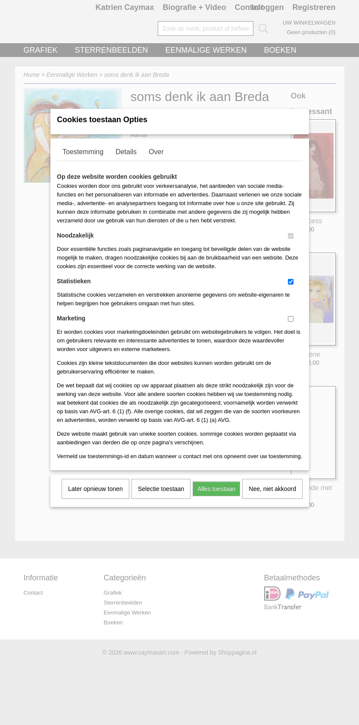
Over (156, 163)
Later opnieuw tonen (95, 500)
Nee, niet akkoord (272, 500)
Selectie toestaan (161, 500)
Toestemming (82, 163)
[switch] (290, 247)
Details (126, 163)
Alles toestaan (216, 500)
